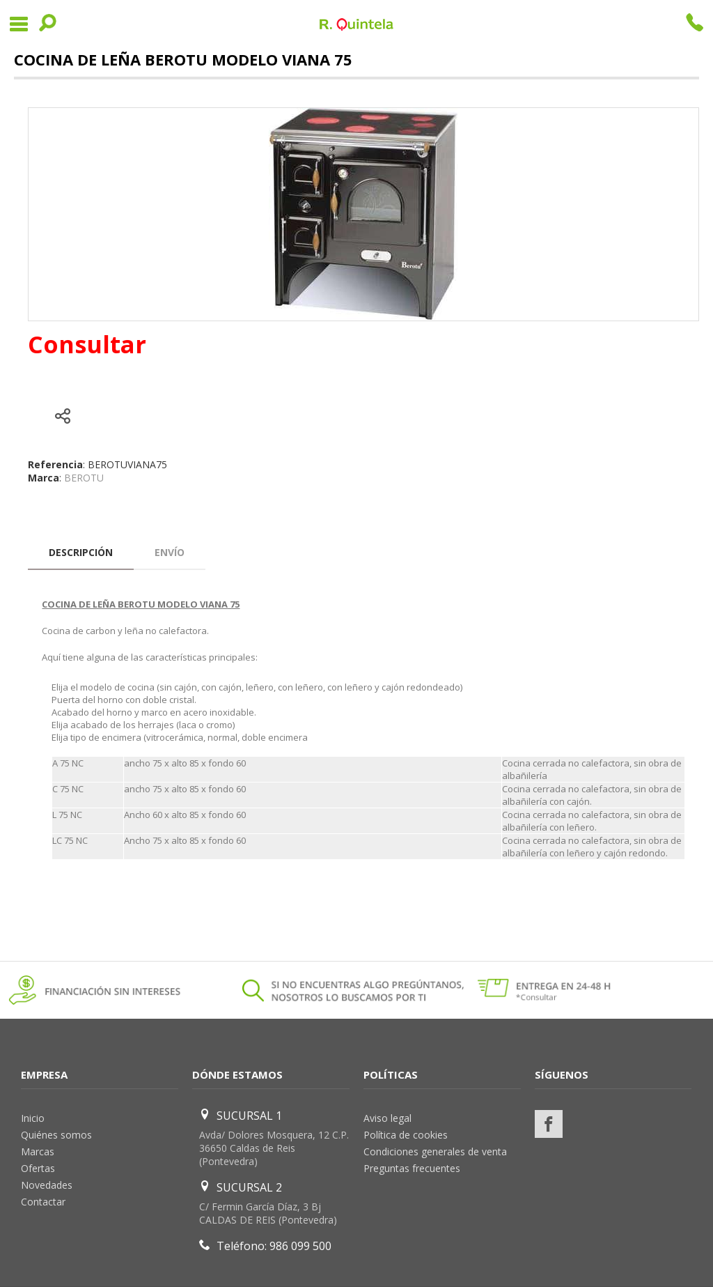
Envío (170, 552)
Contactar (43, 1201)
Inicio (33, 1118)
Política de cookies (405, 1134)
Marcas (37, 1151)
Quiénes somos (56, 1134)
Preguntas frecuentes (411, 1168)
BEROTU (84, 477)
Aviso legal (387, 1118)
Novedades (46, 1185)
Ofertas (38, 1168)
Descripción (81, 552)
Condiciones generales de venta (435, 1151)
